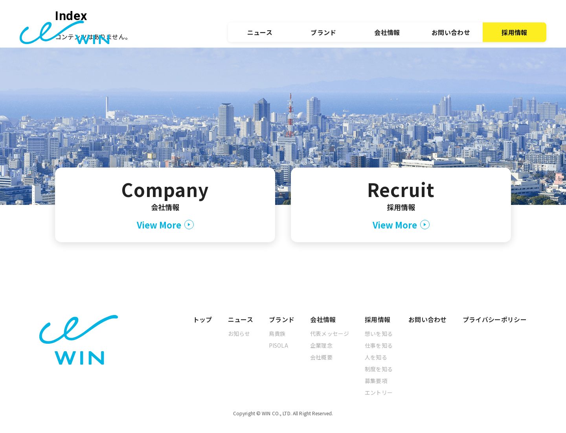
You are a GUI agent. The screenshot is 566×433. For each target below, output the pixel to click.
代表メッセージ (329, 333)
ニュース (259, 32)
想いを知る (379, 333)
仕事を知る (379, 345)
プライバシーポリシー (495, 319)
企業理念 (321, 345)
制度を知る (379, 369)
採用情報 (514, 32)
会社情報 (387, 32)
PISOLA (278, 345)
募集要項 (376, 381)
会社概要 (321, 357)
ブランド (323, 32)
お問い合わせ (451, 32)
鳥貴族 (277, 333)
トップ (202, 319)
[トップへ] (64, 32)
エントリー (379, 392)
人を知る (376, 357)
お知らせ (239, 333)
